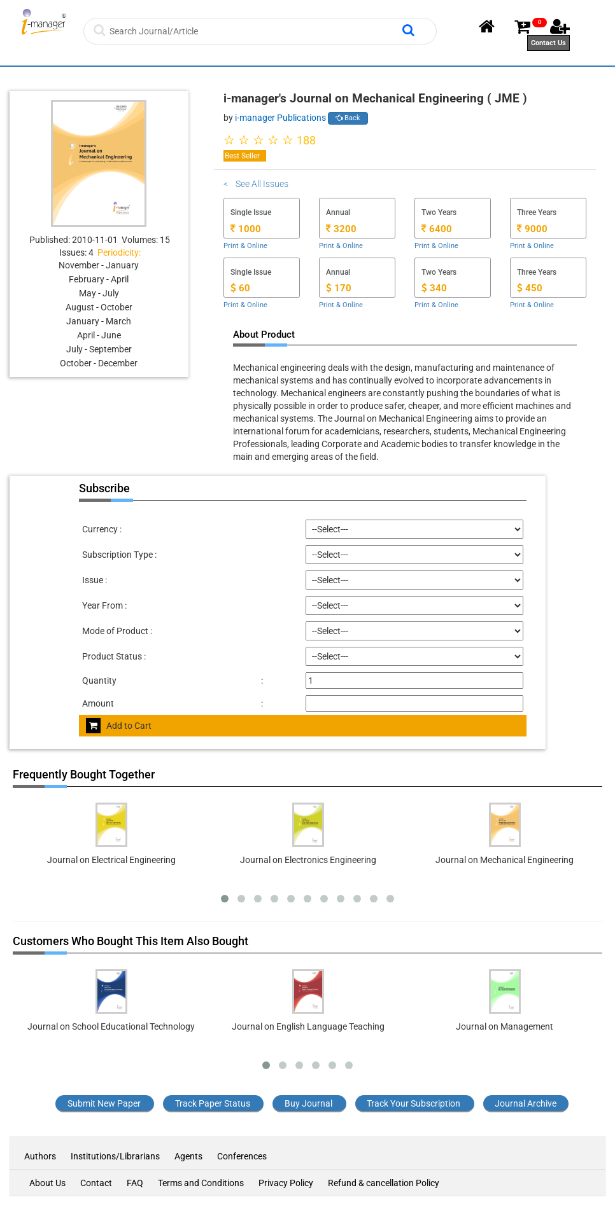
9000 (532, 229)
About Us (47, 1183)
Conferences (242, 1156)
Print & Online (245, 246)
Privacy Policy (285, 1183)
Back (348, 118)
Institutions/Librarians (115, 1156)
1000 (245, 229)
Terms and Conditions (201, 1183)
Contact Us (548, 43)
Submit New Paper (104, 1103)
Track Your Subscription (413, 1103)
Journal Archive (525, 1103)
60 (240, 288)
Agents (188, 1156)
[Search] (254, 31)
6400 (436, 229)
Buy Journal (308, 1103)
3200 (341, 229)
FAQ (135, 1183)
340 (434, 288)
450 (529, 288)
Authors (41, 1156)
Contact (96, 1183)
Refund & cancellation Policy (383, 1183)
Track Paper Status (212, 1103)
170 (338, 288)
